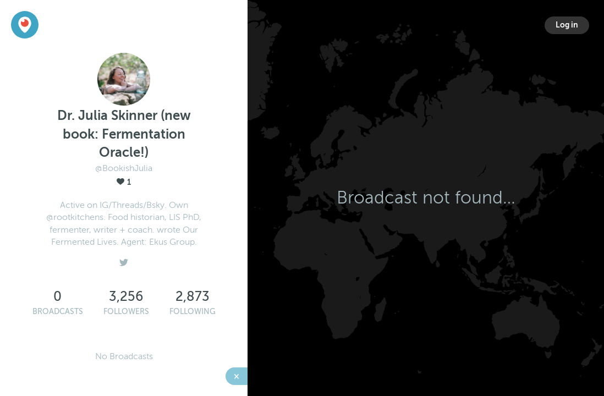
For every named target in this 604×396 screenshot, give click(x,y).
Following (192, 311)
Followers (126, 311)
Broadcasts (57, 311)
